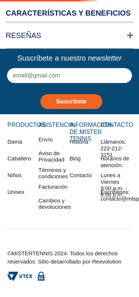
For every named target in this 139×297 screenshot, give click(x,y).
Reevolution (106, 261)
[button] (69, 35)
